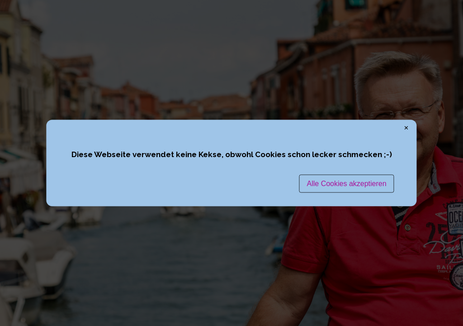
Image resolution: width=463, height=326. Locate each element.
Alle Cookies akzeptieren (347, 183)
